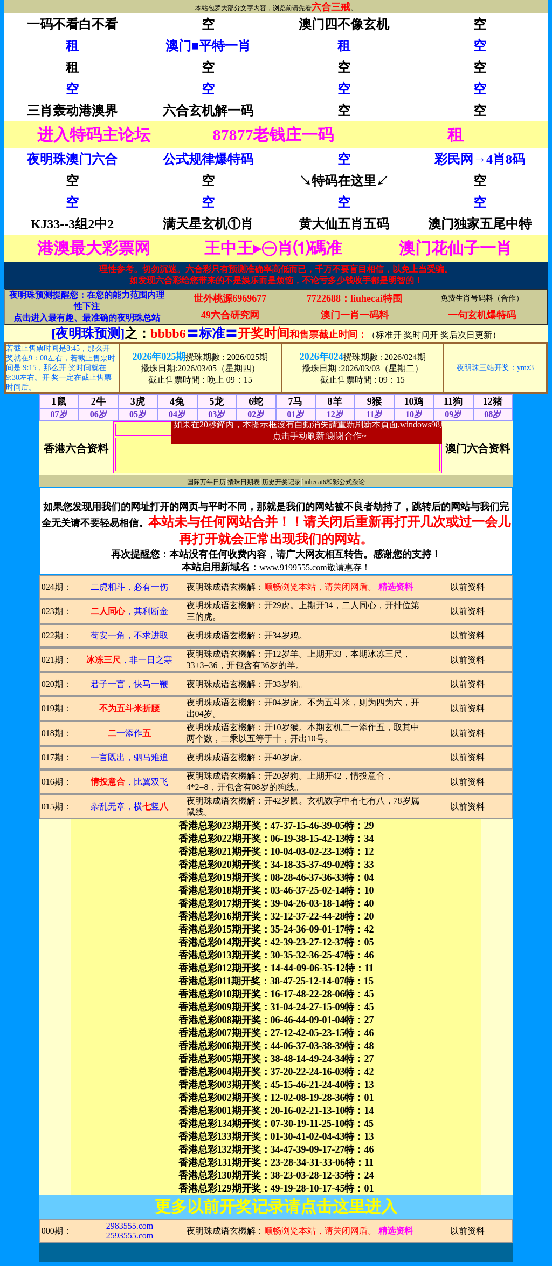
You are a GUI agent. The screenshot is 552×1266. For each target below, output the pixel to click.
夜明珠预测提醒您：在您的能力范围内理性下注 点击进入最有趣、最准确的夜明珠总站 (86, 306)
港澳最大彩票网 (93, 248)
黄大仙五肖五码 (344, 224)
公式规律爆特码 (208, 159)
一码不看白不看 (72, 24)
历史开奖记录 (281, 482)
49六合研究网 (230, 315)
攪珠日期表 (243, 482)
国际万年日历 (206, 482)
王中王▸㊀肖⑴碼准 (273, 248)
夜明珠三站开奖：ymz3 (495, 368)
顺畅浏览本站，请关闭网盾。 (320, 586)
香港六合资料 (76, 448)
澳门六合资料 (477, 448)
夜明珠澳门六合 (72, 159)
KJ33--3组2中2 (72, 224)
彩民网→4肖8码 (479, 159)
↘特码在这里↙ (344, 181)
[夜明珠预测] (88, 333)
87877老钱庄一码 (273, 135)
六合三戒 (331, 7)
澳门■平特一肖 (208, 46)
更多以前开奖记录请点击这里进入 (276, 1206)
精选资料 (395, 586)
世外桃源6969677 (230, 298)
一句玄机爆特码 (482, 315)
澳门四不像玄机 (344, 24)
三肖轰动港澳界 (72, 111)
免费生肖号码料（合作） (481, 298)
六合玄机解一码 (208, 111)
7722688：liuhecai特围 (354, 298)
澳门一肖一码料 (355, 315)
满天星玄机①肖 (208, 224)
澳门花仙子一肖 (455, 248)
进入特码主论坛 (93, 135)
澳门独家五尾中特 (480, 224)
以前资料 (467, 586)
